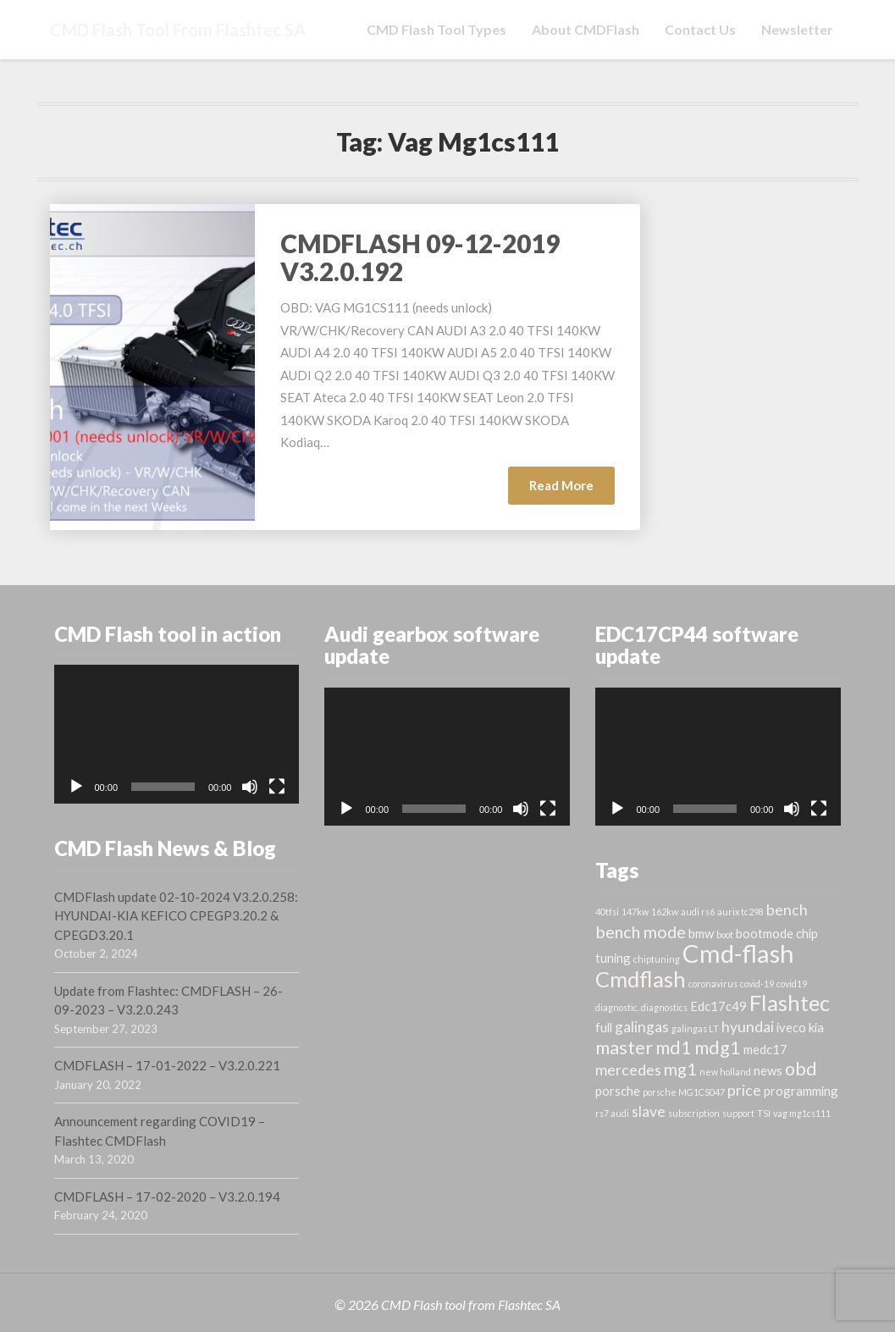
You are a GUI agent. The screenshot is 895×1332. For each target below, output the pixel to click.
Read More (572, 490)
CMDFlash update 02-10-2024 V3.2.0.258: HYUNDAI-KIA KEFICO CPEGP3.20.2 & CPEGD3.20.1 (176, 915)
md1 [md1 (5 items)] (673, 1047)
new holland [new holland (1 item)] (725, 1071)
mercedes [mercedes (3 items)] (628, 1070)
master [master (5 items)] (624, 1047)
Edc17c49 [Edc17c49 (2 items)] (718, 1006)
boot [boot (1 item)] (724, 934)
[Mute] (249, 786)
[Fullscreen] (276, 786)
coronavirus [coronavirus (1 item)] (713, 983)
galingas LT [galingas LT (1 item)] (695, 1028)
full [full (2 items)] (603, 1027)
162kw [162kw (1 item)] (664, 911)
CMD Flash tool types (436, 29)
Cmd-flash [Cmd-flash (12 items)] (738, 953)
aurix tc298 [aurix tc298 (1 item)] (740, 911)
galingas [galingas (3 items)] (642, 1027)
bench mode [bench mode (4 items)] (640, 931)
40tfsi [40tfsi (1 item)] (607, 911)
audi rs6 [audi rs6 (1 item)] (698, 911)
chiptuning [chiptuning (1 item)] (656, 958)
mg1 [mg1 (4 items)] (680, 1068)
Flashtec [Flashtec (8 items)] (789, 1002)
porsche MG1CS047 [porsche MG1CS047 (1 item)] (684, 1091)
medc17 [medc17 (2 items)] (765, 1049)
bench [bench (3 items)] (787, 910)
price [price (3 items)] (744, 1090)
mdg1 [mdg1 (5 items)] (717, 1047)
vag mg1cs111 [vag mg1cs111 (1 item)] (802, 1113)
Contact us (700, 29)
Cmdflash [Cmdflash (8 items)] (640, 979)
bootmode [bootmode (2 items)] (764, 933)
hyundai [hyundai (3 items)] (747, 1027)
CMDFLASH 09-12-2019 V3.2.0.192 (420, 257)
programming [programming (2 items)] (801, 1090)
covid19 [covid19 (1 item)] (791, 983)
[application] (177, 734)
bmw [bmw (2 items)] (701, 933)
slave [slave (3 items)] (649, 1111)
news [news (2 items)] (768, 1070)
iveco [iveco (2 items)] (791, 1027)
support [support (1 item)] (738, 1113)
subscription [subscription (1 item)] (694, 1113)
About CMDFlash (585, 29)
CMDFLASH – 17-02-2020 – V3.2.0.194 (167, 1196)
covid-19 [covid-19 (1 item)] (757, 983)
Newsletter (797, 29)
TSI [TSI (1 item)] (764, 1113)
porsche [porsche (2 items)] (617, 1090)
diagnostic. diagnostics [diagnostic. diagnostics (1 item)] (641, 1007)
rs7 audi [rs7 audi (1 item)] (612, 1113)
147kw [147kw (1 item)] (635, 911)
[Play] (76, 786)
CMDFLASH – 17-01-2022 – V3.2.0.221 (167, 1065)
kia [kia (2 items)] (816, 1027)
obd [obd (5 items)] (801, 1069)
